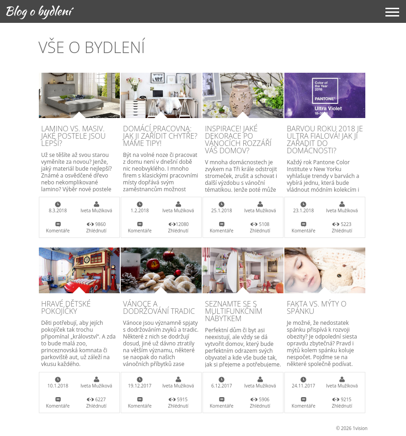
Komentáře (58, 230)
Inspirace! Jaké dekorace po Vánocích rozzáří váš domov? (238, 140)
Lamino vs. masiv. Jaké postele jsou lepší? (73, 136)
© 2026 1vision (352, 428)
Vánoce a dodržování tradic (159, 307)
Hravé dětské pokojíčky (66, 307)
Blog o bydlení (38, 11)
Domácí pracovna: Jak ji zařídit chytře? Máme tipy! (160, 136)
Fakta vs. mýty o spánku (317, 307)
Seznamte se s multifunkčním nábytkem (233, 311)
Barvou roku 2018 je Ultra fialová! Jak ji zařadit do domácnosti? (325, 140)
